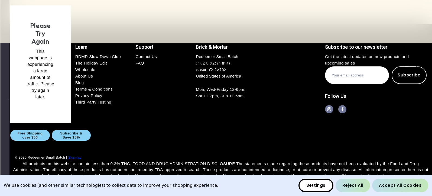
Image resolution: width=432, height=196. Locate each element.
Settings (316, 185)
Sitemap (74, 157)
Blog (415, 135)
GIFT (218, 135)
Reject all (352, 185)
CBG (165, 135)
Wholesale (250, 135)
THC (192, 135)
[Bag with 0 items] (419, 66)
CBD (138, 135)
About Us (288, 135)
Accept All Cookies (400, 185)
